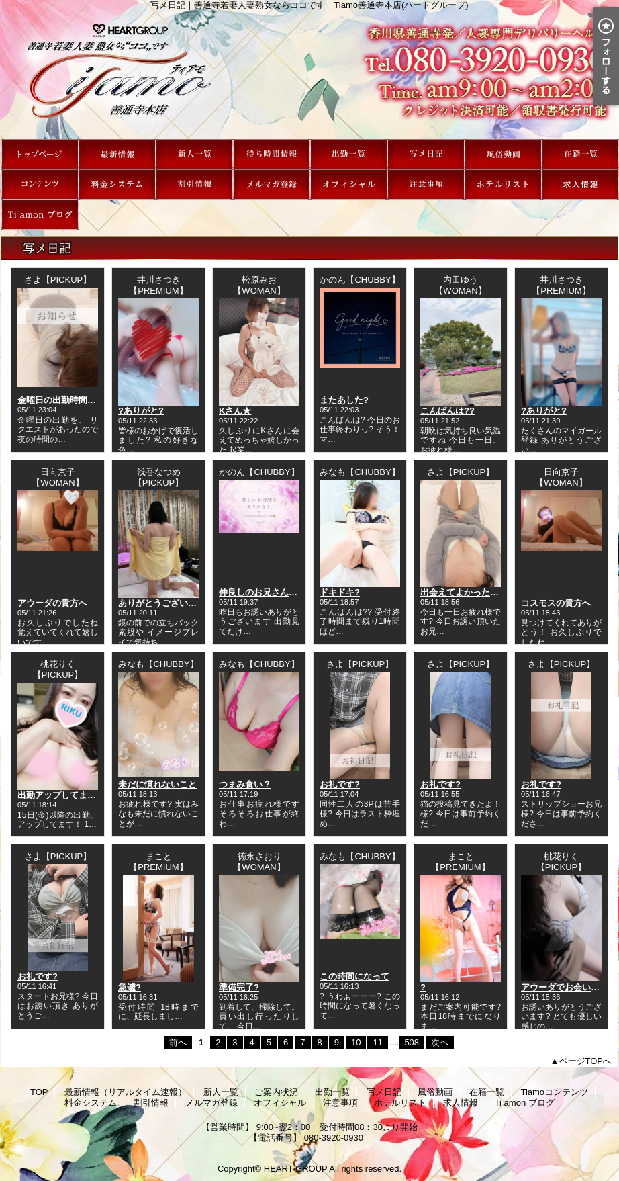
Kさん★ (235, 411)
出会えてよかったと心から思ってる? (492, 592)
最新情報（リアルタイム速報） (117, 154)
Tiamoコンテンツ (40, 184)
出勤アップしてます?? (62, 795)
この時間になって (354, 976)
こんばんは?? (447, 411)
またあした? (344, 400)
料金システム (117, 184)
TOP (40, 154)
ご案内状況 (271, 154)
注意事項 (426, 184)
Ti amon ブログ (40, 215)
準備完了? (239, 987)
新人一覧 (194, 154)
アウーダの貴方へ (52, 603)
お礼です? (340, 784)
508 (411, 1042)
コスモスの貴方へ (556, 603)
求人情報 (580, 184)
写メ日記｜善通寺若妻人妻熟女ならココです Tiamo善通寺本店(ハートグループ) (309, 74)
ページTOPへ (585, 1061)
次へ (439, 1042)
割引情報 (194, 184)
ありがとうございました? (169, 603)
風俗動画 (503, 154)
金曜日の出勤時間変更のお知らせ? (85, 400)
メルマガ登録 (271, 184)
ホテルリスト (503, 184)
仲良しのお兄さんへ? (261, 592)
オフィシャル (348, 184)
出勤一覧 (348, 154)
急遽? (129, 987)
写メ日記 (426, 154)
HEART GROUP (296, 1169)
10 (356, 1042)
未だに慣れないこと (157, 784)
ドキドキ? (340, 592)
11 (377, 1042)
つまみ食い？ (245, 784)
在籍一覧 (580, 154)
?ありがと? (141, 411)
